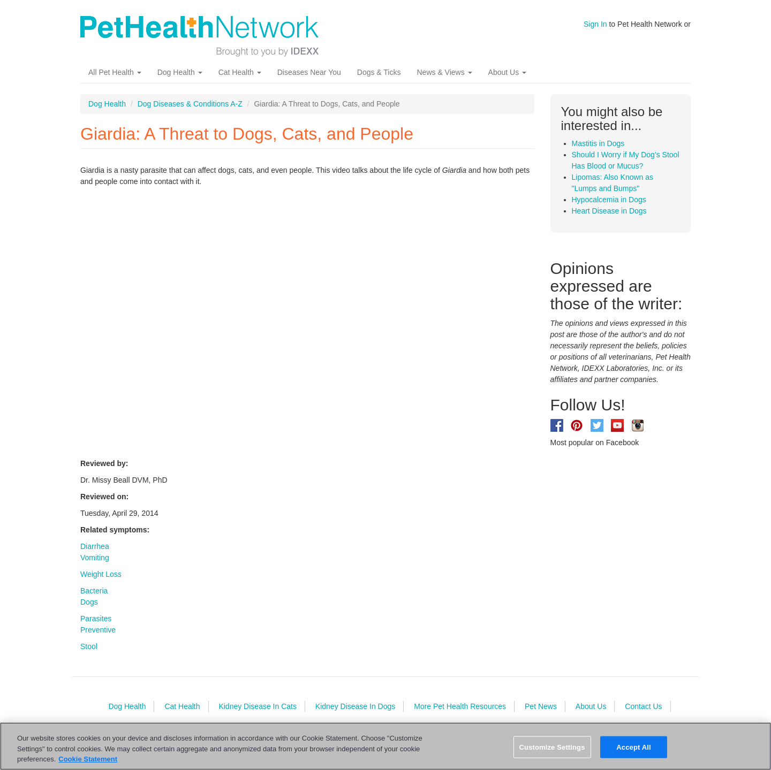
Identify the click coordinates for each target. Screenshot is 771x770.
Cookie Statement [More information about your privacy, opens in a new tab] (87, 759)
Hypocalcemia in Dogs (609, 199)
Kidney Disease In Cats (257, 706)
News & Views (444, 72)
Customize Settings (552, 747)
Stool (88, 646)
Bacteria (94, 590)
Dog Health (179, 72)
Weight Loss (101, 574)
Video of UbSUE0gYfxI (251, 321)
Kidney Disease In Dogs (355, 706)
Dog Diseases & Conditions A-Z (190, 104)
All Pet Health (114, 72)
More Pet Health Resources (460, 706)
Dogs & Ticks (379, 72)
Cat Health (239, 72)
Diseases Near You (309, 72)
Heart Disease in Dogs (609, 211)
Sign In (595, 24)
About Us (507, 72)
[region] (385, 746)
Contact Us (643, 706)
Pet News (541, 706)
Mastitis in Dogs (598, 143)
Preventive (98, 630)
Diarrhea (94, 546)
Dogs (89, 602)
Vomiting (94, 557)
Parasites (95, 618)
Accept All (633, 747)
